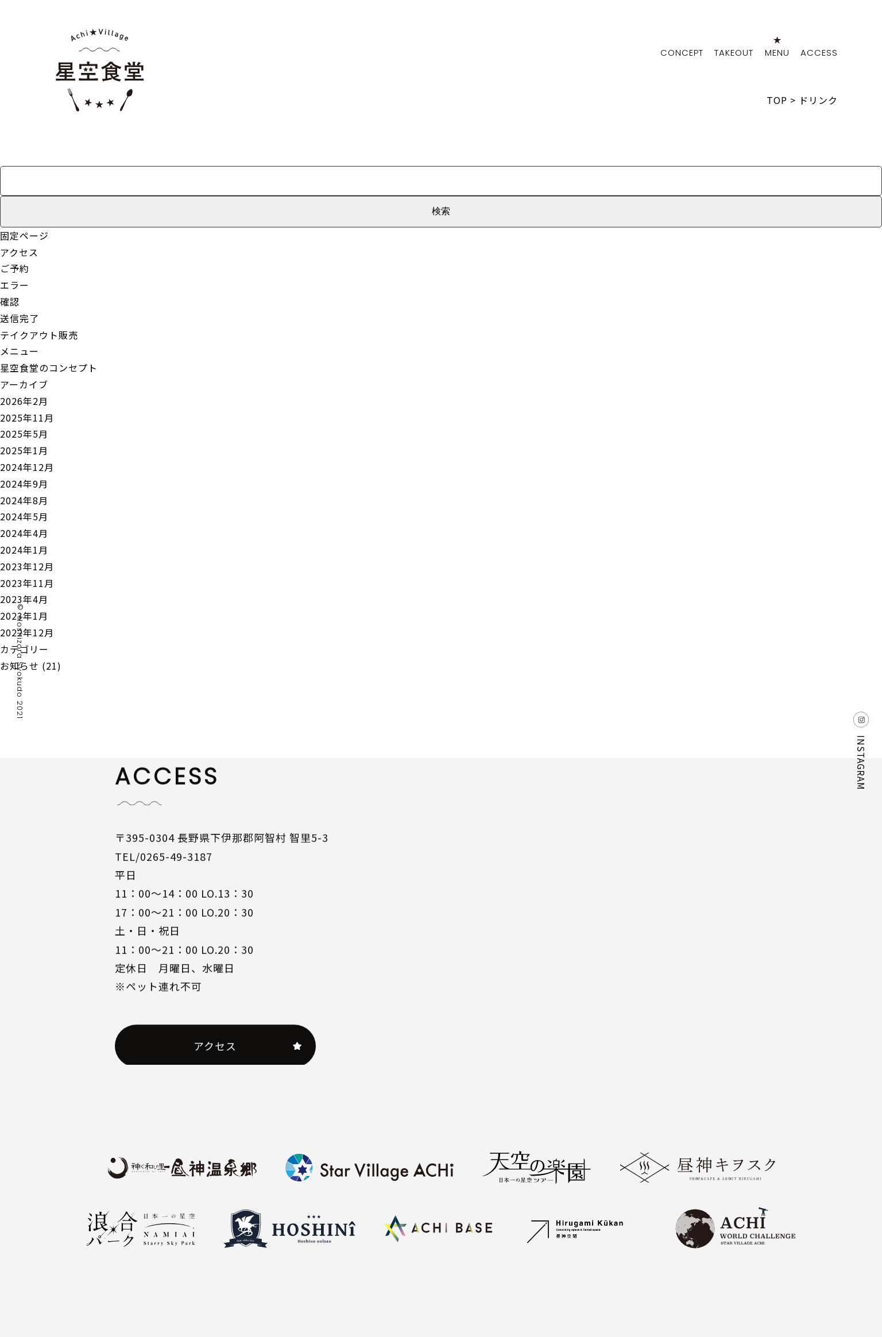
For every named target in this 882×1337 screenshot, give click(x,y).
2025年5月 (24, 433)
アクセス (19, 252)
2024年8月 (24, 500)
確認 (10, 301)
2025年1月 (24, 450)
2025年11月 (27, 417)
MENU (777, 53)
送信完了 (19, 318)
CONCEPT (681, 53)
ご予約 (14, 268)
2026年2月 (24, 401)
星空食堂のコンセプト (49, 367)
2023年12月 (27, 566)
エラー (14, 285)
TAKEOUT (733, 53)
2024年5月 (24, 516)
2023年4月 (24, 599)
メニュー (19, 351)
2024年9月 (24, 483)
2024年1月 (24, 550)
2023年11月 (27, 583)
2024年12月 (27, 467)
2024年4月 (24, 533)
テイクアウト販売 (39, 335)
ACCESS (819, 53)
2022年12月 (27, 632)
